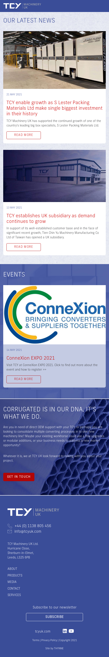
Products (15, 575)
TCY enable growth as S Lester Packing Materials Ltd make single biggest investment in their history (54, 108)
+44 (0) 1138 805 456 (29, 526)
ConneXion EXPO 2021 (30, 358)
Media (12, 582)
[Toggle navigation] (102, 6)
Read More (23, 135)
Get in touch (19, 477)
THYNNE (59, 648)
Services (14, 595)
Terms (35, 640)
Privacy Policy (49, 640)
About (12, 569)
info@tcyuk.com (24, 532)
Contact (14, 588)
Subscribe (54, 617)
